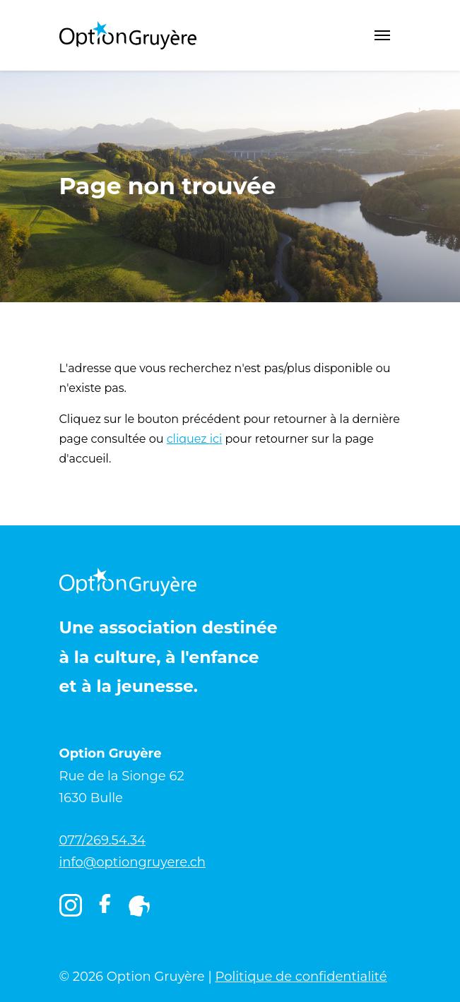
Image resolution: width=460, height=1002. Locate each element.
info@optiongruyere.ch (132, 862)
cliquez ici (195, 439)
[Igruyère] (139, 906)
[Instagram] (70, 906)
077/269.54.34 (102, 840)
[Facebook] (105, 909)
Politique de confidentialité (301, 976)
